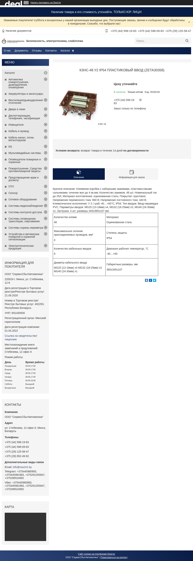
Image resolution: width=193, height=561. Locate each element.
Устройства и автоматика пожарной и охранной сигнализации (23, 237)
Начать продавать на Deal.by (46, 2)
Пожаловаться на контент (113, 557)
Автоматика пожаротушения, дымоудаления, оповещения (18, 83)
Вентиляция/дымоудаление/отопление (25, 101)
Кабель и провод (18, 131)
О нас (7, 50)
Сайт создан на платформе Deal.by (96, 554)
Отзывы (36, 50)
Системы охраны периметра (25, 227)
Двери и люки (16, 109)
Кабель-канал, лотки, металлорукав (21, 139)
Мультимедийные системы (24, 152)
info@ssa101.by (22, 467)
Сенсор (13, 192)
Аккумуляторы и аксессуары (25, 93)
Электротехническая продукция (21, 247)
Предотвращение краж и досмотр (23, 179)
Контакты (51, 50)
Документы (21, 50)
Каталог (65, 50)
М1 (10, 146)
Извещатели (16, 124)
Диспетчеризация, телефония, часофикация (24, 117)
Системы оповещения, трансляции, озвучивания (24, 220)
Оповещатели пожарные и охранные (24, 161)
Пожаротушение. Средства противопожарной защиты (25, 170)
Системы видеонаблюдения (25, 205)
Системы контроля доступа (25, 212)
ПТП (11, 186)
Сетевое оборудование (22, 199)
